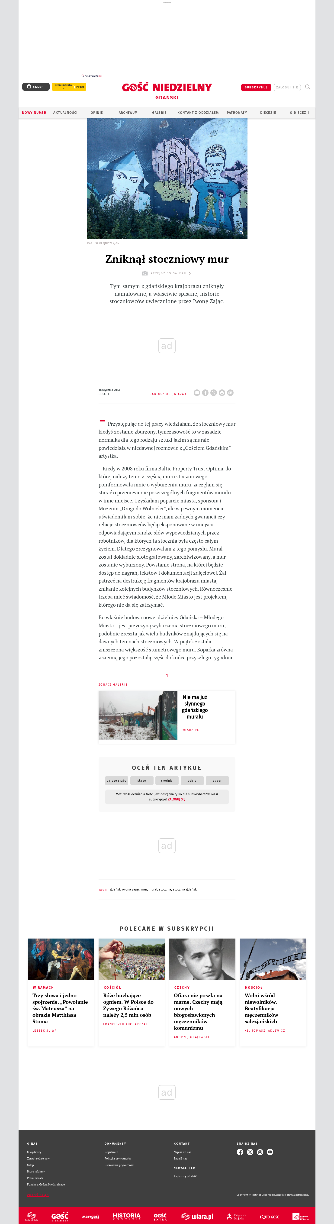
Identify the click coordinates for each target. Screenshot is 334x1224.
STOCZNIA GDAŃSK (185, 887)
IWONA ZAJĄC (131, 887)
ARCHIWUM (128, 110)
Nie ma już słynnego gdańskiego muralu (195, 704)
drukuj (223, 388)
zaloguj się (287, 85)
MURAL (153, 887)
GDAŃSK (115, 887)
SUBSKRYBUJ (256, 85)
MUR (144, 887)
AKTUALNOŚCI (65, 110)
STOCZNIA (165, 887)
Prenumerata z (63, 84)
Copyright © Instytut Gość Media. (256, 1192)
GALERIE (159, 110)
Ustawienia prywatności (119, 1162)
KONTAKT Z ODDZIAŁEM (198, 110)
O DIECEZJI (299, 110)
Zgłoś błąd (38, 1192)
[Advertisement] (167, 39)
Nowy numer (34, 110)
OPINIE (97, 110)
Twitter (214, 388)
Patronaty (237, 110)
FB (206, 388)
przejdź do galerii (167, 271)
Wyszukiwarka (307, 84)
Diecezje (268, 110)
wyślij (231, 388)
